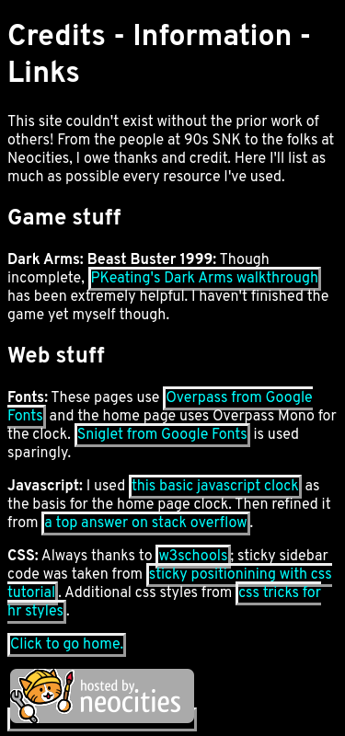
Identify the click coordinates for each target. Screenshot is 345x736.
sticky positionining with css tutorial (169, 584)
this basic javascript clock (215, 486)
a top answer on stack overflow (145, 523)
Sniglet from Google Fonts (162, 435)
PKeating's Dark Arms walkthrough (204, 279)
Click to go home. (66, 645)
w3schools (192, 556)
